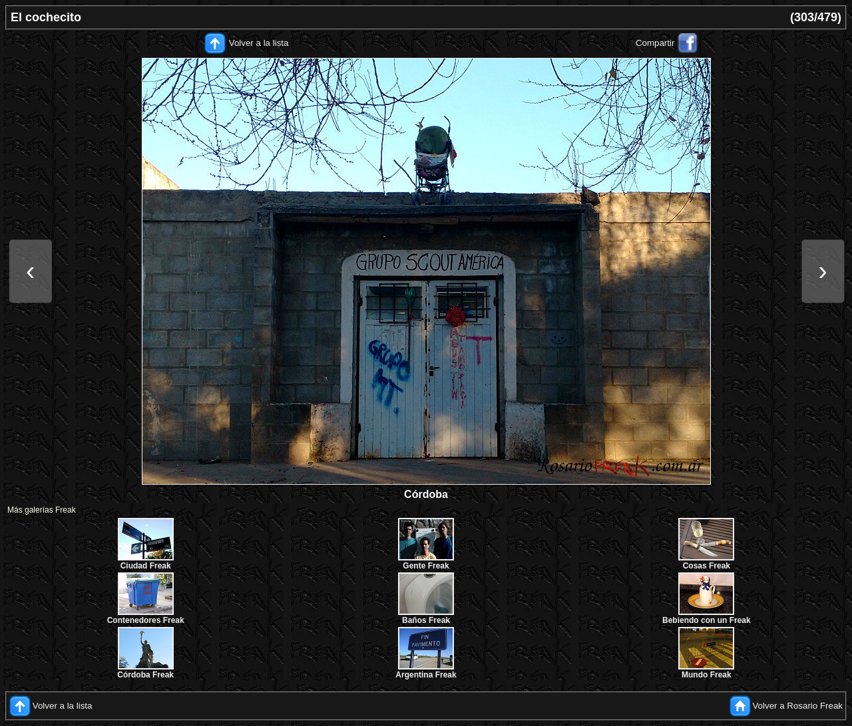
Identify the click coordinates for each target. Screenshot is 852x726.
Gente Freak (426, 565)
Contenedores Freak (145, 620)
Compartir (655, 43)
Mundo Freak (707, 674)
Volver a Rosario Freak (797, 706)
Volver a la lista (259, 43)
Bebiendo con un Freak (706, 620)
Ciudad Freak (145, 565)
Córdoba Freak (145, 674)
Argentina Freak (425, 674)
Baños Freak (426, 620)
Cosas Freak (706, 565)
